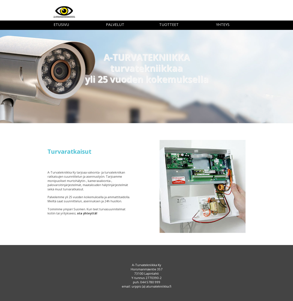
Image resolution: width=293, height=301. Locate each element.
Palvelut (115, 24)
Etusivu (61, 24)
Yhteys (222, 24)
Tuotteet (169, 24)
